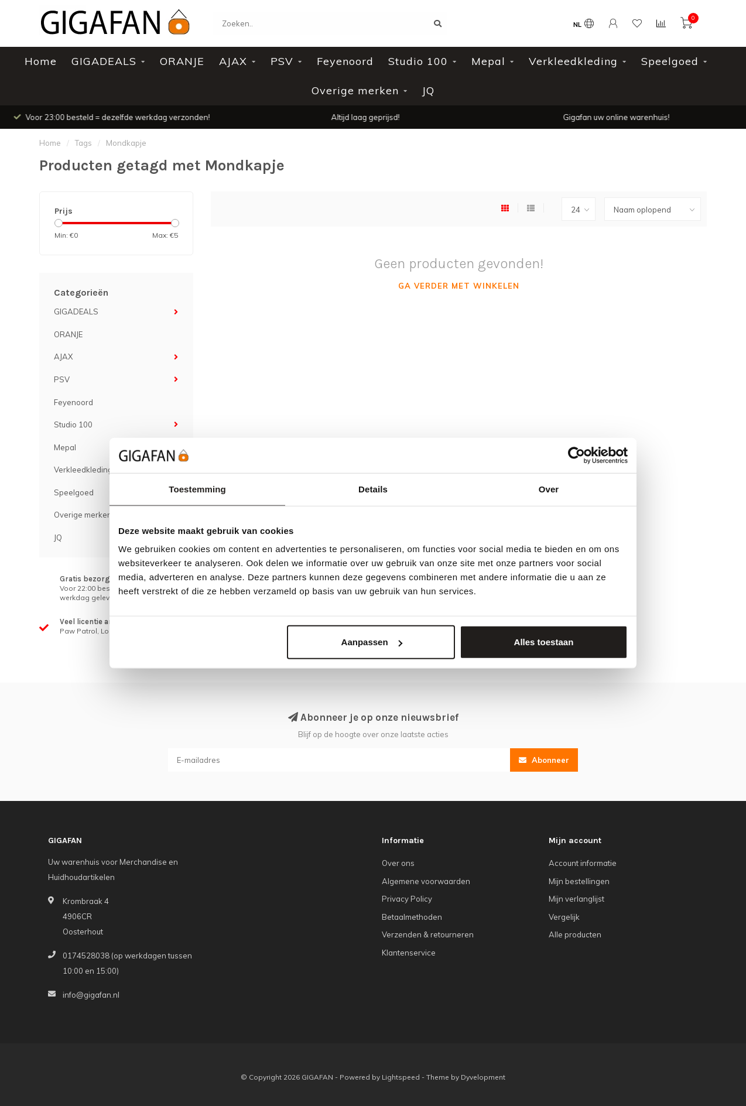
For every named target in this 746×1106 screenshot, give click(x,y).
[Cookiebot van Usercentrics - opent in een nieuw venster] (576, 455)
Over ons (398, 863)
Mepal (488, 61)
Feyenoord (345, 61)
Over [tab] (549, 489)
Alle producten (575, 934)
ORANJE (182, 61)
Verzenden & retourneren (428, 934)
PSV (282, 61)
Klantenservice (409, 952)
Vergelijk (564, 917)
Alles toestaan (544, 642)
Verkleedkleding (573, 61)
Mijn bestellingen (579, 881)
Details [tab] (373, 489)
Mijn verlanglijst (576, 898)
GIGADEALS (103, 61)
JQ (428, 90)
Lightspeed (401, 1077)
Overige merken (355, 90)
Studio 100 (418, 61)
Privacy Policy (407, 898)
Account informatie (583, 863)
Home (41, 61)
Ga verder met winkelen (458, 285)
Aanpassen (371, 642)
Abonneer (544, 760)
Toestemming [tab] (197, 489)
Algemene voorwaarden (426, 881)
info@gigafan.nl (91, 994)
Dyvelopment (483, 1077)
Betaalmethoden (412, 917)
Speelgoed (670, 61)
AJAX (233, 61)
